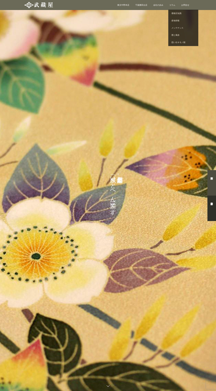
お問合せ (185, 5)
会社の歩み (158, 5)
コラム (172, 5)
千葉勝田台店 (141, 5)
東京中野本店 (123, 5)
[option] (108, 195)
